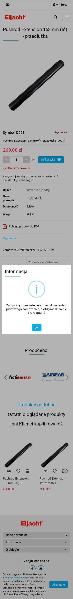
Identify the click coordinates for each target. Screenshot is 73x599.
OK (36, 327)
